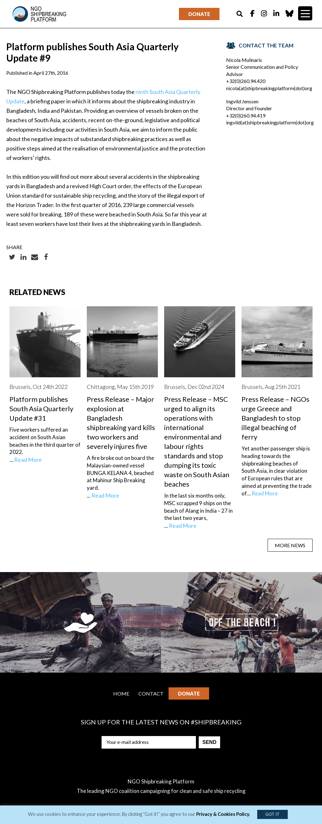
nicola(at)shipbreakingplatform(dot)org (269, 88)
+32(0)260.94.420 (245, 81)
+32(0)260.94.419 (245, 115)
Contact (151, 693)
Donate (199, 14)
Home (121, 693)
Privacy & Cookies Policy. (223, 814)
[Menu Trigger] (305, 13)
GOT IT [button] (272, 814)
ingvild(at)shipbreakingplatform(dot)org (270, 122)
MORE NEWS (290, 545)
